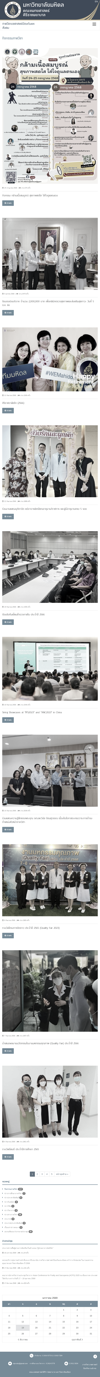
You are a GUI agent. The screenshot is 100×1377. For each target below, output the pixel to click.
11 (9, 1322)
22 (63, 1328)
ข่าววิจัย (9, 1206)
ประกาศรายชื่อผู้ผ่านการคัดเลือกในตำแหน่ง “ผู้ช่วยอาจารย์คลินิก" (27, 1248)
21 (50, 1328)
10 (91, 1316)
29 (63, 1333)
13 (36, 1322)
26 (23, 1333)
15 (63, 1322)
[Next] (62, 1174)
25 (9, 1333)
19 (23, 1328)
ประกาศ (9, 1219)
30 (77, 1333)
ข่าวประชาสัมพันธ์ (13, 1197)
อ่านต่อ (8, 203)
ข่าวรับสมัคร (11, 1202)
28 (50, 1333)
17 (91, 1322)
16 (77, 1322)
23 (77, 1328)
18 (9, 1328)
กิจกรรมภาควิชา (13, 1189)
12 (23, 1322)
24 (91, 1328)
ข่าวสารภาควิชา (13, 1214)
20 (36, 1328)
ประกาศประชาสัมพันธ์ (15, 1223)
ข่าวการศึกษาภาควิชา (15, 1193)
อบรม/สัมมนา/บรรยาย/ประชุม (18, 1231)
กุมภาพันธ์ (77, 1339)
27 (36, 1333)
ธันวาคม (23, 1339)
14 (50, 1322)
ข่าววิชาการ (11, 1210)
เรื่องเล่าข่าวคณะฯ (13, 1227)
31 (91, 1333)
